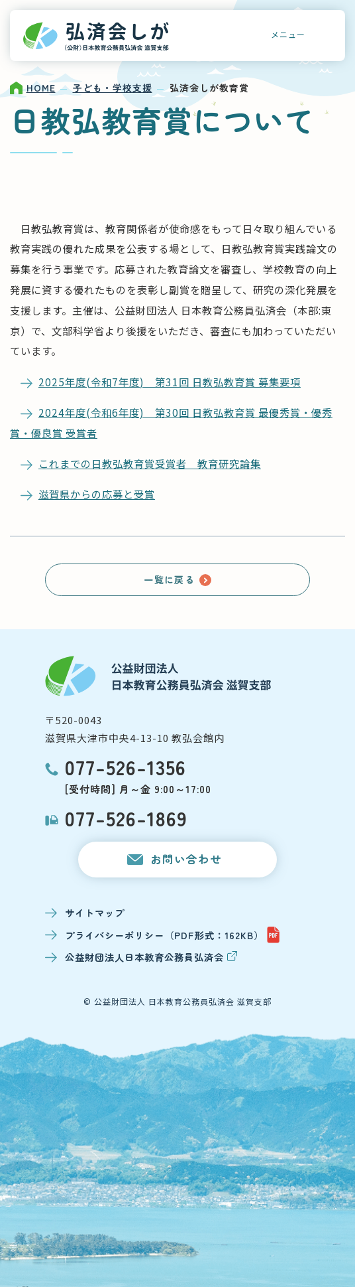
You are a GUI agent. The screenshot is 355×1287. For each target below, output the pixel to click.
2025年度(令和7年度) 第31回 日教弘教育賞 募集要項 (169, 381)
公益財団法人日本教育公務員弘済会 (151, 957)
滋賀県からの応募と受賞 (96, 494)
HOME (41, 87)
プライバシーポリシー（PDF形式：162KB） (172, 934)
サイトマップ (95, 912)
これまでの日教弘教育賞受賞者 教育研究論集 (149, 463)
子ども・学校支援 (112, 87)
